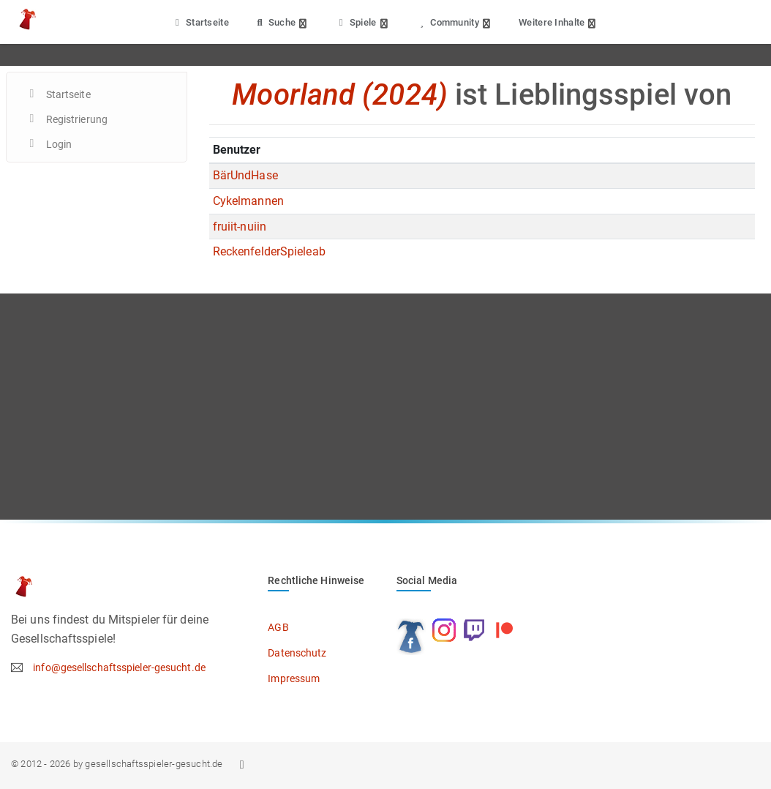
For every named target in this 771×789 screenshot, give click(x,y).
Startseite (200, 22)
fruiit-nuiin (239, 226)
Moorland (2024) (340, 95)
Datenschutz (297, 653)
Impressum (294, 678)
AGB (278, 627)
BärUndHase (245, 175)
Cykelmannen (248, 201)
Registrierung (77, 119)
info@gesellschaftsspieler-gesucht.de (119, 667)
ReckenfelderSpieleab (269, 251)
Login (59, 144)
